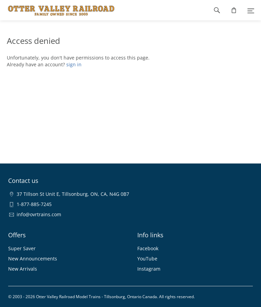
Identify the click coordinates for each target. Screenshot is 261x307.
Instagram (148, 269)
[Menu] (250, 10)
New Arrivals (22, 269)
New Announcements (32, 258)
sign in (74, 64)
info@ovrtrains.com (39, 214)
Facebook (147, 248)
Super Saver (22, 248)
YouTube (147, 258)
